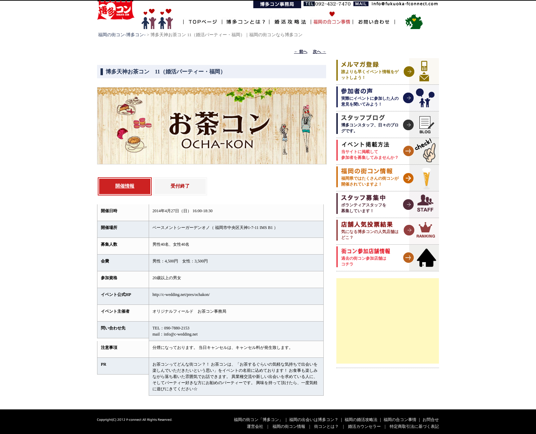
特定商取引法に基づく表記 (414, 426)
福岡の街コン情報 (288, 426)
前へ (300, 51)
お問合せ (431, 419)
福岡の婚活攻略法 (361, 419)
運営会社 (255, 426)
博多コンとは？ (245, 18)
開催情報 (124, 186)
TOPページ (202, 18)
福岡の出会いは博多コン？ (313, 419)
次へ (319, 51)
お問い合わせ (373, 18)
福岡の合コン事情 (400, 419)
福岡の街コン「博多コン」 (258, 419)
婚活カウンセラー (364, 426)
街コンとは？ (326, 426)
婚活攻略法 (290, 18)
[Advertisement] (387, 321)
